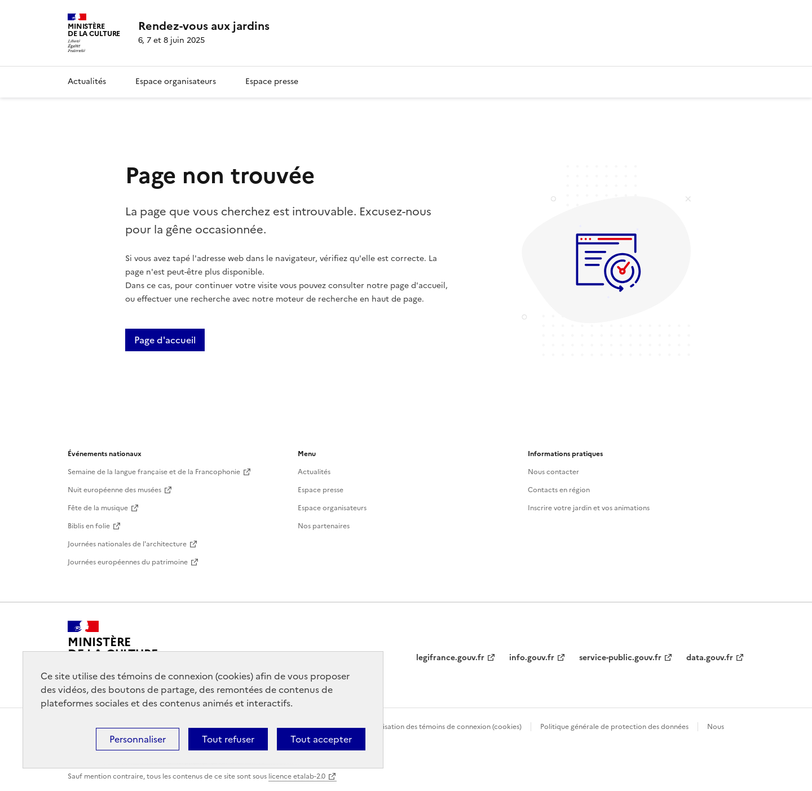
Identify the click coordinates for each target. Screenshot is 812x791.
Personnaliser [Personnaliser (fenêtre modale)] (137, 739)
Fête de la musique (98, 508)
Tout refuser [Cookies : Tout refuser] (228, 739)
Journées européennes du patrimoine (128, 562)
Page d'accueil (165, 340)
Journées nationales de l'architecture (127, 544)
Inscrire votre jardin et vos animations (589, 508)
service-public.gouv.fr (620, 658)
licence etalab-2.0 (296, 776)
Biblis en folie (89, 526)
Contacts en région (559, 490)
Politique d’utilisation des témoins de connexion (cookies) (429, 727)
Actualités (87, 81)
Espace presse (271, 81)
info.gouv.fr (531, 658)
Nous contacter (553, 472)
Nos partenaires (324, 526)
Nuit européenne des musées (114, 490)
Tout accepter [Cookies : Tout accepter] (321, 739)
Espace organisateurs (175, 81)
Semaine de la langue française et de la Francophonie (154, 472)
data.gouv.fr (709, 658)
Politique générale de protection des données (614, 727)
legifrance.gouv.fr (450, 658)
